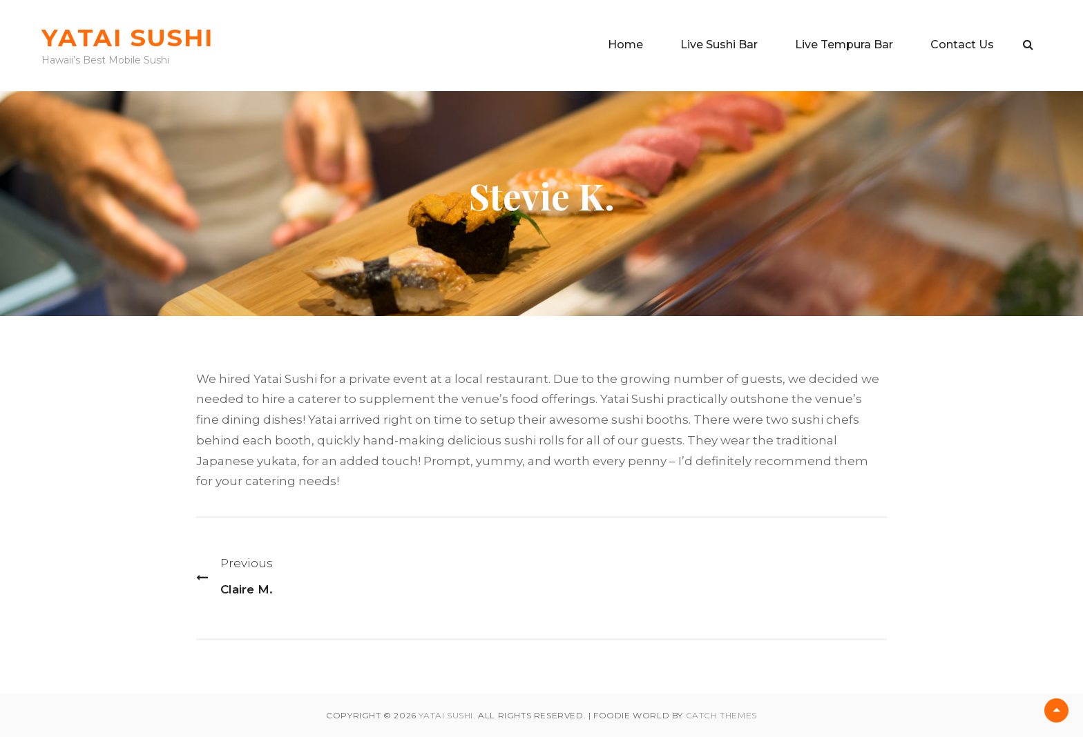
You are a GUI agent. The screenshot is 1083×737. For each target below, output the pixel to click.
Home (625, 44)
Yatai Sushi (127, 37)
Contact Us (962, 44)
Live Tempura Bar (844, 44)
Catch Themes (721, 715)
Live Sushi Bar (719, 44)
